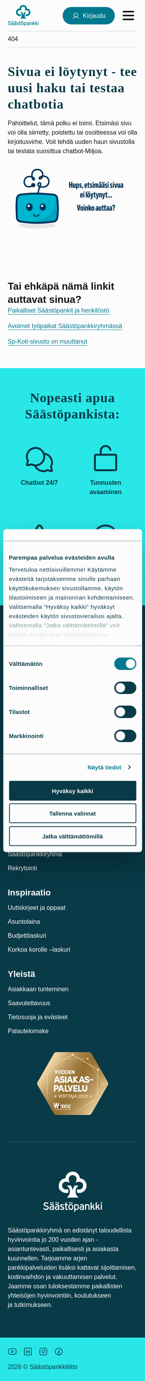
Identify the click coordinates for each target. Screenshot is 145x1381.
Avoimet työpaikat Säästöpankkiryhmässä (65, 326)
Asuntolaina (24, 921)
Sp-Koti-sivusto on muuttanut (47, 341)
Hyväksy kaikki (72, 790)
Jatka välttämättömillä (72, 836)
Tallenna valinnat (72, 813)
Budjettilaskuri (27, 935)
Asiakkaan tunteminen (38, 989)
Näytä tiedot (104, 767)
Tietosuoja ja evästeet (38, 1017)
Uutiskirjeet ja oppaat (36, 907)
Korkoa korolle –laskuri (39, 949)
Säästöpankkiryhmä (35, 854)
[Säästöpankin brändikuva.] (12, 1351)
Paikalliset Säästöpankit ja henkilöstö (58, 310)
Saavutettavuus (29, 1003)
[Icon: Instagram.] (43, 1351)
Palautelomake (28, 1031)
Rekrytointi (22, 868)
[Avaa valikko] (128, 15)
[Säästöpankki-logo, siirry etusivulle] (23, 15)
